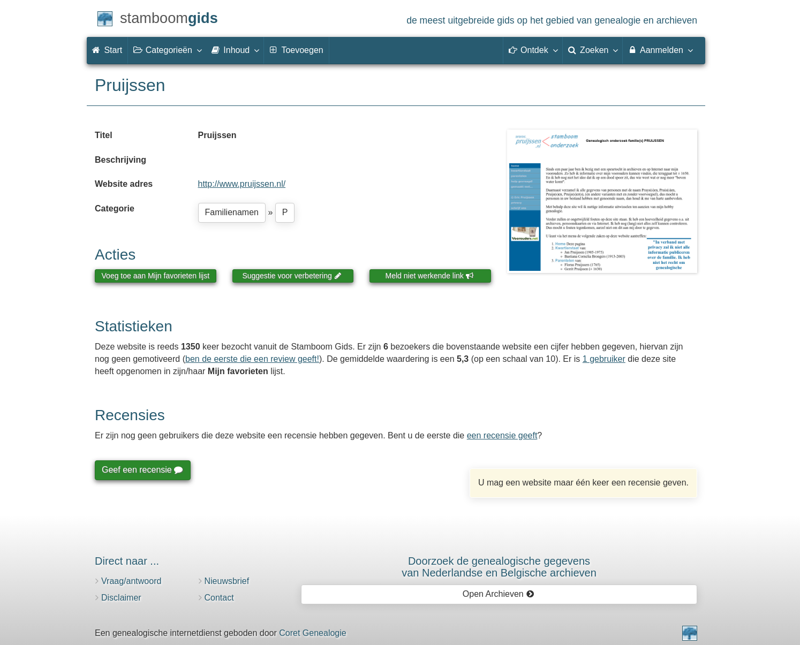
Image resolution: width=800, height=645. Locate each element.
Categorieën (167, 49)
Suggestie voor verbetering (292, 275)
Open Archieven (498, 593)
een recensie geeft (502, 435)
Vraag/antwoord (131, 581)
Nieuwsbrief (227, 581)
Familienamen (232, 212)
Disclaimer (121, 597)
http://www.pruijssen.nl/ (242, 183)
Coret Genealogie (312, 633)
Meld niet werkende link (430, 275)
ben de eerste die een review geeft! (252, 358)
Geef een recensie (142, 469)
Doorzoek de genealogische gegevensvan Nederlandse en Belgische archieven (499, 567)
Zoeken (592, 49)
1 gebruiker (604, 358)
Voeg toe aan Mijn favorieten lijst (156, 275)
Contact (219, 597)
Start (107, 50)
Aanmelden (660, 49)
